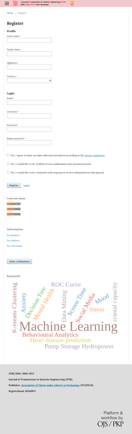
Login (27, 185)
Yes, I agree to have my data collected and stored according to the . (56, 155)
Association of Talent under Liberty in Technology (50, 385)
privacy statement (95, 155)
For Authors (13, 240)
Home (10, 13)
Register (13, 185)
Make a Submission (19, 261)
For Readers (13, 235)
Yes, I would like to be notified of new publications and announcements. (49, 163)
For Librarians (14, 245)
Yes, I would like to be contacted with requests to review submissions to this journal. (55, 172)
